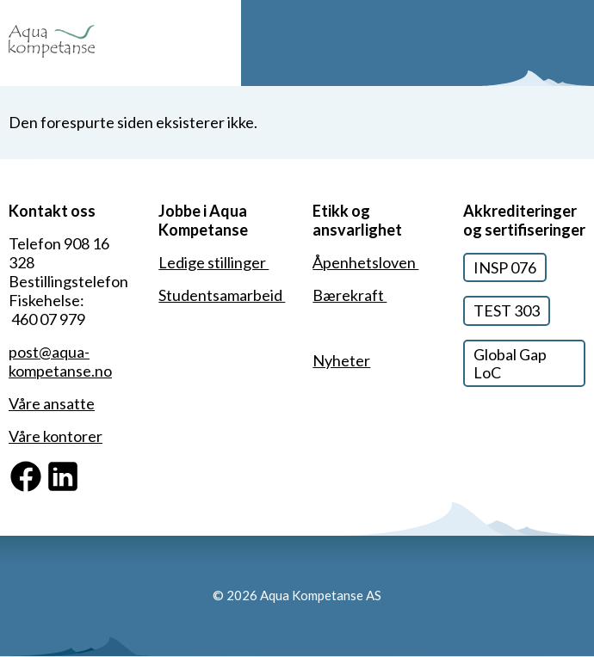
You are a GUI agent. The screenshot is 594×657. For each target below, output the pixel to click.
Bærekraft (349, 295)
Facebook (42, 467)
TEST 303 (506, 310)
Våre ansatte (52, 403)
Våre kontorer (55, 436)
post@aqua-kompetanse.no (60, 361)
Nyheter (341, 360)
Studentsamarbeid (221, 295)
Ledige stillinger (213, 262)
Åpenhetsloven (365, 262)
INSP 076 (504, 267)
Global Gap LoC (510, 363)
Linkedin (74, 467)
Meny (574, 43)
